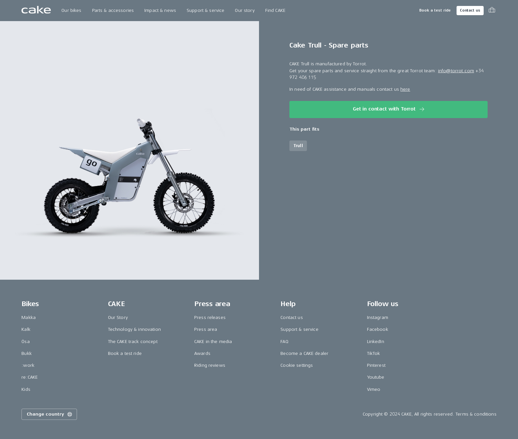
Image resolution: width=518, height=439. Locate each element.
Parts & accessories (113, 10)
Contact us (470, 10)
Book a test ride (435, 10)
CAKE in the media (213, 341)
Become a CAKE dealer (304, 353)
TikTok (373, 353)
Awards (202, 353)
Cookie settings (296, 365)
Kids (25, 389)
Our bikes (71, 10)
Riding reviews (209, 365)
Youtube (376, 377)
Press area (205, 329)
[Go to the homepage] (36, 10)
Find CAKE (275, 10)
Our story (244, 10)
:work (27, 365)
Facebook (377, 329)
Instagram (377, 317)
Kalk (25, 329)
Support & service (205, 10)
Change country (50, 414)
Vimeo (374, 389)
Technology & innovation (134, 329)
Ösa (25, 341)
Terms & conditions (476, 414)
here (405, 89)
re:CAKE (29, 377)
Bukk (26, 353)
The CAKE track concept (133, 341)
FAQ (284, 341)
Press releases (210, 317)
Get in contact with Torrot (389, 109)
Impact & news (160, 10)
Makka (28, 317)
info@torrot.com (456, 70)
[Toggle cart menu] (492, 10)
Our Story (118, 317)
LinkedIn (375, 341)
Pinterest (376, 365)
